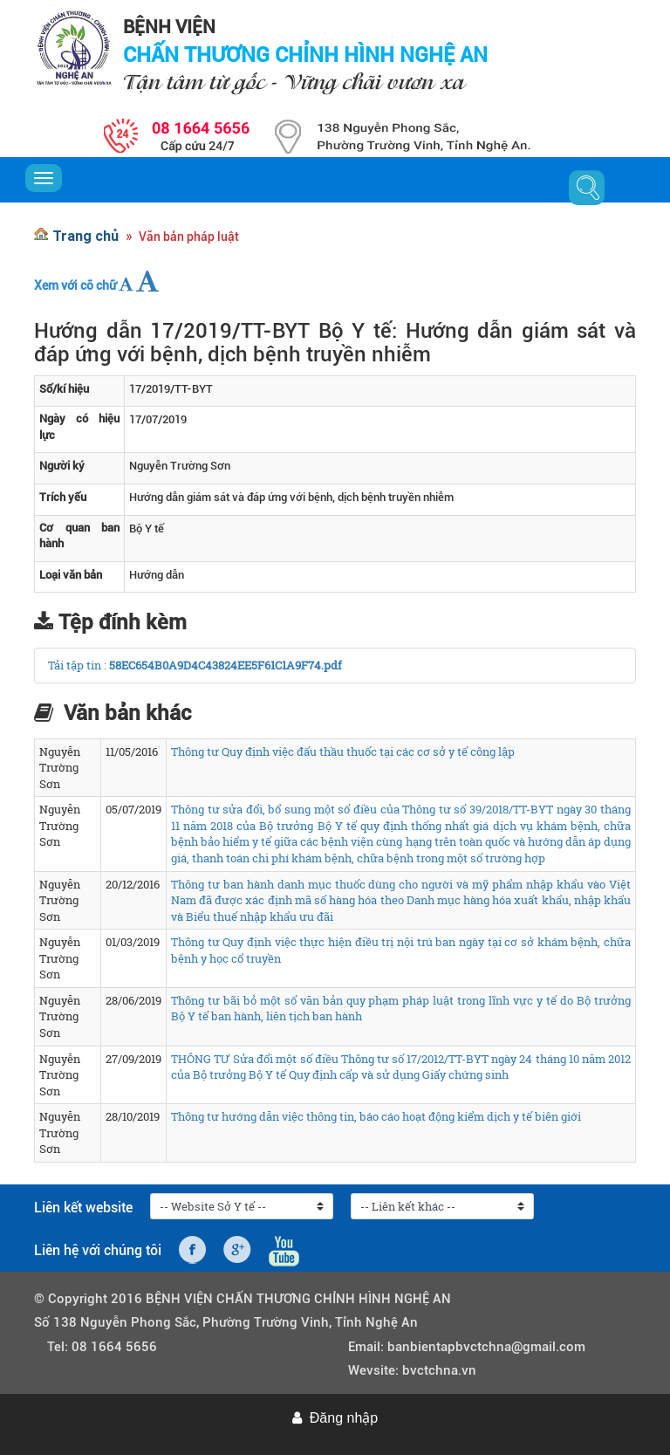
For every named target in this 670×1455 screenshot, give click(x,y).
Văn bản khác (127, 713)
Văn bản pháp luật (189, 237)
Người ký (62, 465)
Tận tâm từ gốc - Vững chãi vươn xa (293, 81)
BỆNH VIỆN (169, 27)
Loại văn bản (70, 574)
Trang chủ (85, 235)
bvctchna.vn (439, 1370)
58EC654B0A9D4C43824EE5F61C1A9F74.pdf (225, 665)
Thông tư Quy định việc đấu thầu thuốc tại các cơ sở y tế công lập (343, 751)
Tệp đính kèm (122, 622)
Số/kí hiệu (64, 388)
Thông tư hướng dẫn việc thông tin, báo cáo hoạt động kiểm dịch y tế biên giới (376, 1116)
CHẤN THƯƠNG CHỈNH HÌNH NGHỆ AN (305, 55)
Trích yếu (62, 497)
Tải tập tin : (78, 665)
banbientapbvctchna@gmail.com (486, 1347)
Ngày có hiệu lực (79, 427)
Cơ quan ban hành (79, 536)
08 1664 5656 (114, 1347)
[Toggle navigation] (43, 178)
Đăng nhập (344, 1417)
